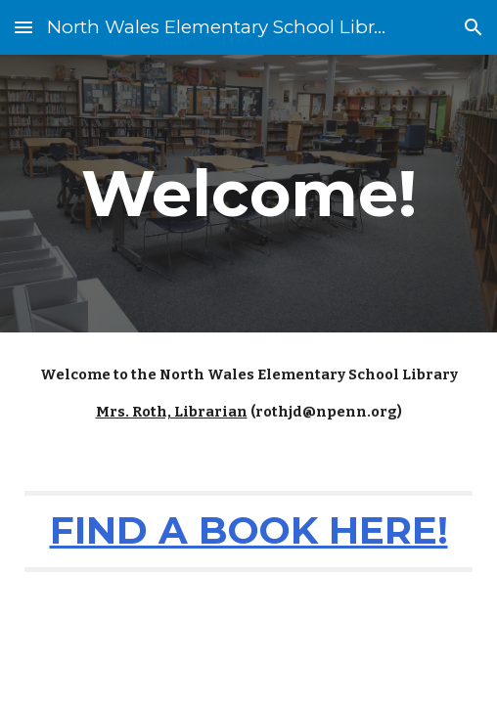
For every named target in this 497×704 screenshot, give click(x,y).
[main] (248, 193)
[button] (23, 27)
